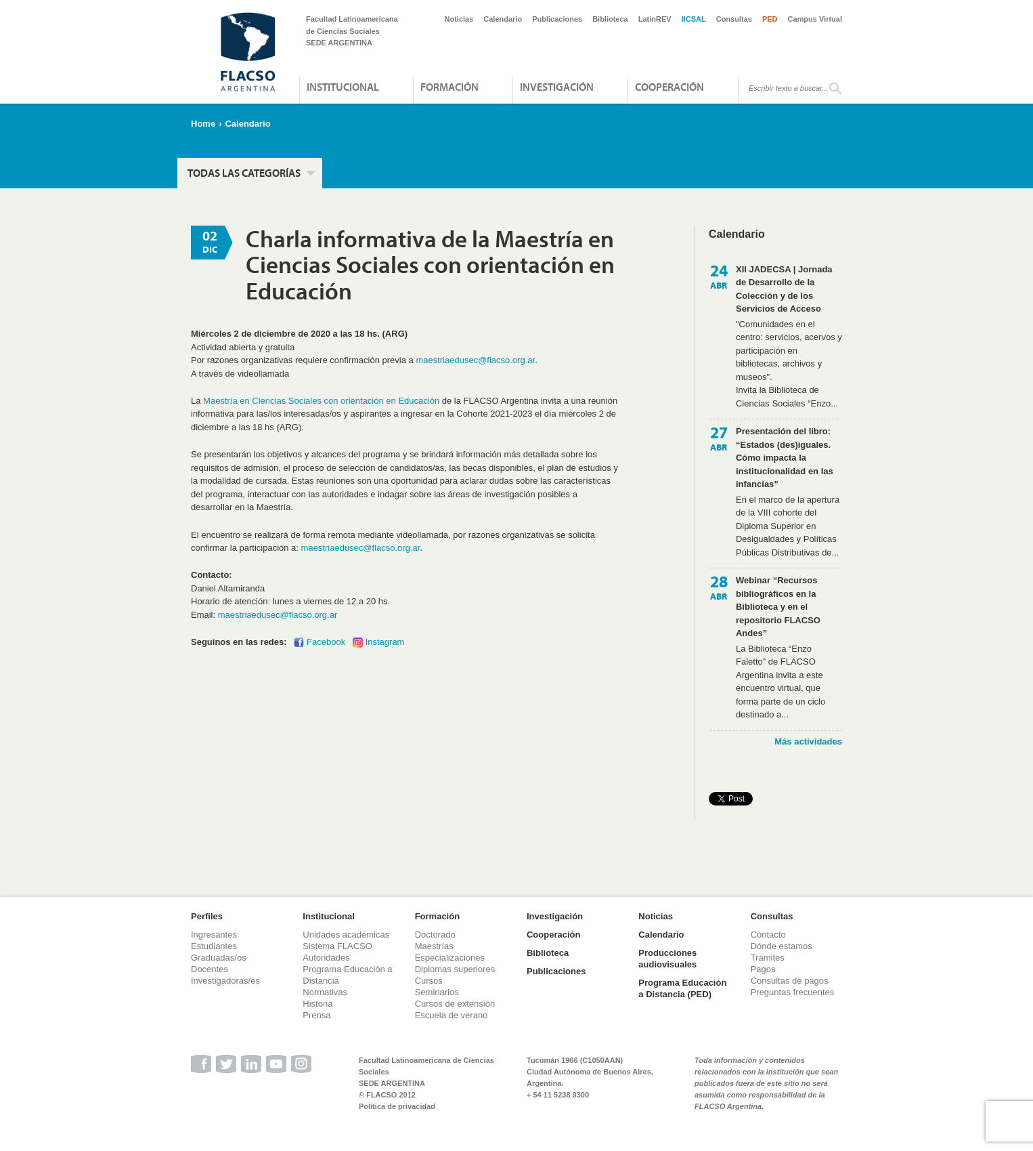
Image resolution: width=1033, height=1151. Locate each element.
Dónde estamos (781, 946)
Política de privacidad (397, 1106)
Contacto (768, 934)
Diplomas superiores (455, 969)
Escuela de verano (451, 1015)
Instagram (385, 642)
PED (770, 19)
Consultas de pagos (790, 981)
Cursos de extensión (455, 1004)
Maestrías (434, 946)
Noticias (459, 19)
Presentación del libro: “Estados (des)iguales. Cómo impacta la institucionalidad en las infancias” (784, 457)
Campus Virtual (815, 19)
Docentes (209, 969)
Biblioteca (610, 19)
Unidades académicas (346, 934)
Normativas (325, 992)
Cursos (429, 981)
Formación (449, 86)
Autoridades (326, 958)
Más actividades (808, 741)
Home (203, 124)
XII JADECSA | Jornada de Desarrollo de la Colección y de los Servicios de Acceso (784, 289)
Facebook (326, 642)
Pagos (763, 969)
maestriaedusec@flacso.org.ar (475, 360)
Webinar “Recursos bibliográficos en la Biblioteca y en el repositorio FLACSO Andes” (778, 606)
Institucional (343, 86)
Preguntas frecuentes (793, 992)
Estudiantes (214, 946)
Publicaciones (557, 19)
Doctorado (435, 934)
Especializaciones (450, 958)
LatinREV (655, 19)
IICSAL (694, 19)
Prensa (316, 1015)
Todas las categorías (244, 173)
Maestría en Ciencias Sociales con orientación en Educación (321, 401)
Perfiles (207, 916)
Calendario (502, 19)
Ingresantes (214, 934)
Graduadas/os (218, 958)
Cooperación (669, 86)
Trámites (768, 958)
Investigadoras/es (225, 981)
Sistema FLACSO (337, 946)
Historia (317, 1004)
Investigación (557, 86)
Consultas (734, 19)
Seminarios (437, 992)
